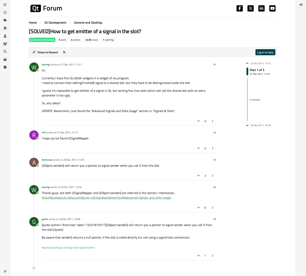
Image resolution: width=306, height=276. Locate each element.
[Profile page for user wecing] (34, 67)
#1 (214, 64)
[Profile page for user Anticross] (34, 162)
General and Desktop (42, 40)
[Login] (300, 5)
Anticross (47, 160)
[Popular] (5, 28)
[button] (5, 271)
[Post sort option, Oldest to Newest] (45, 52)
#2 (214, 132)
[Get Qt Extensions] (5, 59)
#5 (214, 219)
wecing (46, 64)
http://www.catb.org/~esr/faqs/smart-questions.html (68, 247)
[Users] (5, 36)
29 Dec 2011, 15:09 (69, 219)
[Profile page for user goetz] (34, 221)
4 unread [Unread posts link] (255, 99)
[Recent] (5, 12)
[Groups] (5, 44)
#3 (214, 160)
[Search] (5, 51)
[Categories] (5, 5)
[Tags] (5, 20)
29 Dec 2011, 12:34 (71, 187)
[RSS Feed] (64, 52)
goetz (45, 219)
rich (44, 132)
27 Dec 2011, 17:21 (71, 64)
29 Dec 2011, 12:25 (73, 160)
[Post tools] (212, 121)
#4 (214, 187)
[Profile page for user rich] (34, 135)
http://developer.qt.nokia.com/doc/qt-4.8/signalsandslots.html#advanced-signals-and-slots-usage (106, 197)
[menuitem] (300, 5)
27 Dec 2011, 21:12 (67, 132)
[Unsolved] (5, 67)
